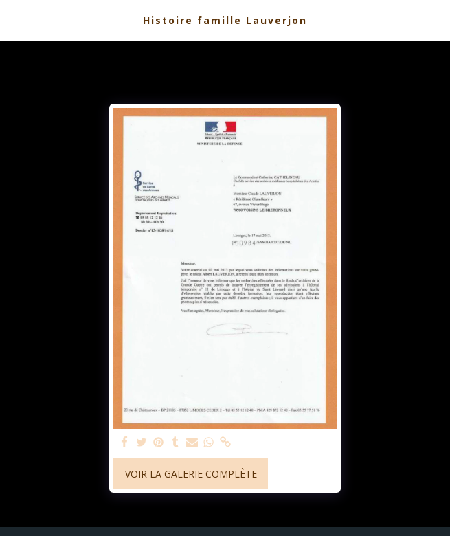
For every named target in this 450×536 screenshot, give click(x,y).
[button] (15, 19)
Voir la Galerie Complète (191, 473)
